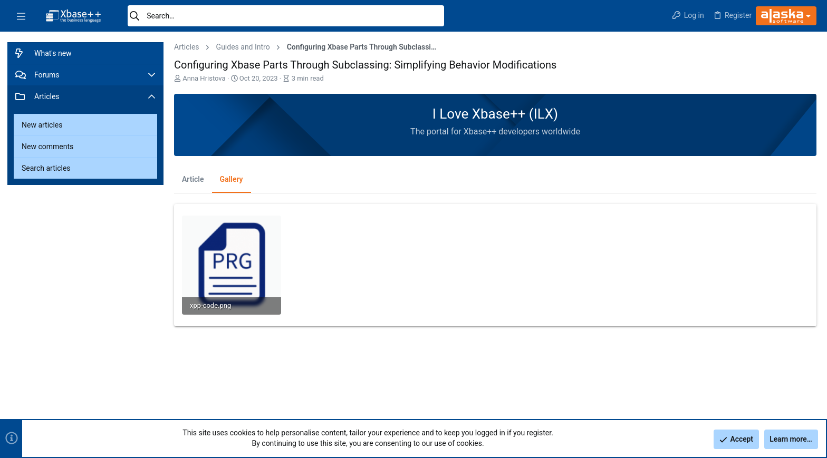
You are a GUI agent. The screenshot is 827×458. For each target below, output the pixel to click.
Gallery (231, 179)
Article (193, 179)
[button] (21, 15)
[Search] (286, 15)
